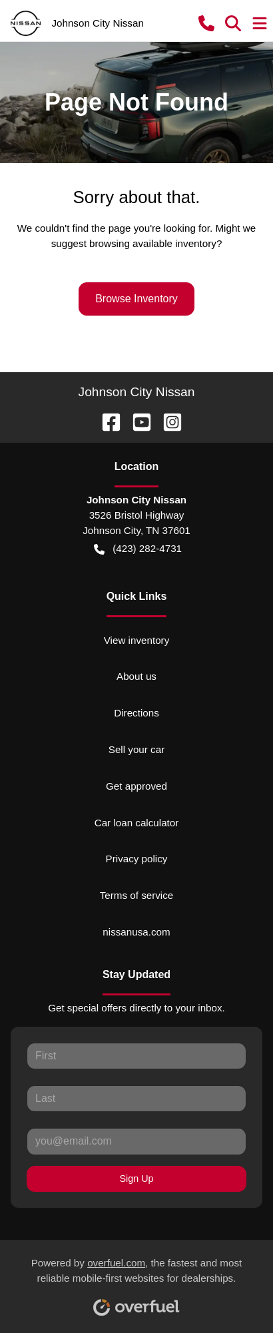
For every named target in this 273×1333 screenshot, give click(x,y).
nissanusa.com (136, 931)
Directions (136, 712)
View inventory (137, 640)
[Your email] (136, 1141)
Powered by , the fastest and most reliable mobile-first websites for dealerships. (136, 1281)
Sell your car (136, 749)
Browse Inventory (136, 298)
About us (136, 676)
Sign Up (137, 1178)
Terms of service (137, 895)
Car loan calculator (137, 822)
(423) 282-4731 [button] (138, 549)
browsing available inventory (152, 243)
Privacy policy (137, 858)
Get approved (136, 786)
